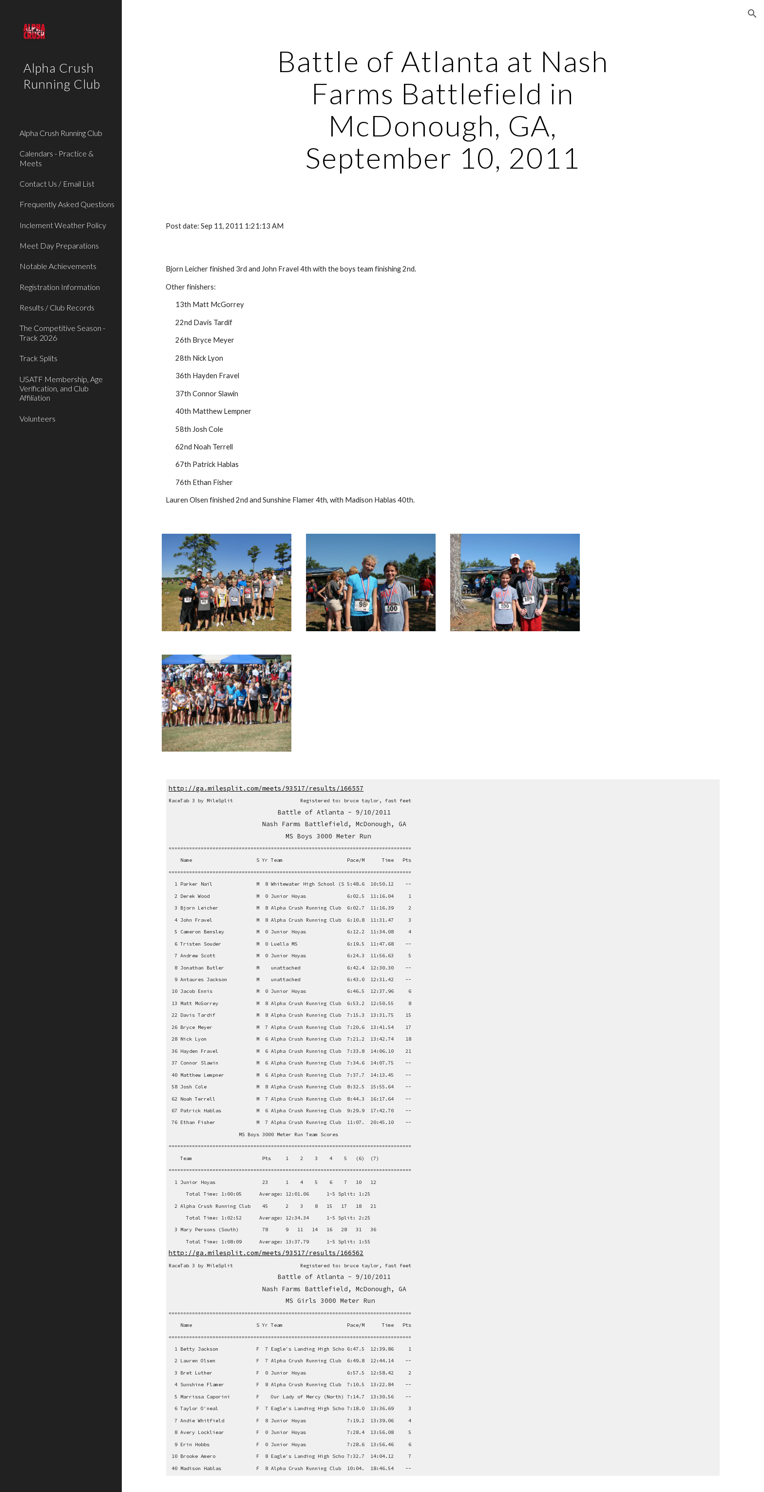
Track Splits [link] (38, 358)
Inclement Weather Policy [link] (62, 225)
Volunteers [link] (37, 418)
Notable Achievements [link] (57, 266)
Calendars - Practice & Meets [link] (56, 158)
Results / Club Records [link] (57, 307)
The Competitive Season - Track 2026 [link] (62, 332)
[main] (443, 109)
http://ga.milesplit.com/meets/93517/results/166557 (266, 788)
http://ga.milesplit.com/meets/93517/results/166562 (266, 1253)
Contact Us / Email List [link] (57, 183)
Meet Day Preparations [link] (59, 245)
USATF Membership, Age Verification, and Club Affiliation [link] (61, 388)
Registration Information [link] (59, 286)
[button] (752, 13)
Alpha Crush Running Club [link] (60, 132)
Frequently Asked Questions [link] (67, 204)
